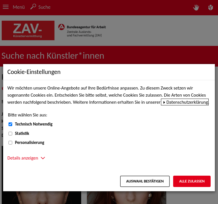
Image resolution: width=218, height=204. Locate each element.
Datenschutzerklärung (187, 102)
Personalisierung (29, 142)
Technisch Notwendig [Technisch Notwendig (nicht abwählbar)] (34, 124)
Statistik (22, 133)
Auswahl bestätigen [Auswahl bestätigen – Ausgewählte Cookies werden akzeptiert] (145, 181)
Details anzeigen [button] (22, 158)
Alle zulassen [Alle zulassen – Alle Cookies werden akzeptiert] (192, 181)
